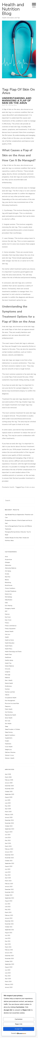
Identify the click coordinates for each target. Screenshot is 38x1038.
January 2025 (8, 817)
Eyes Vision (8, 620)
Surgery (7, 741)
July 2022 (7, 904)
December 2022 (9, 889)
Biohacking (8, 582)
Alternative (8, 565)
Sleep (6, 726)
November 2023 (9, 858)
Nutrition (7, 689)
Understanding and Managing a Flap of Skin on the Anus (16, 101)
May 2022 (7, 909)
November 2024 (9, 823)
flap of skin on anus (28, 487)
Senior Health (8, 718)
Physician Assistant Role (12, 703)
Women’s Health (9, 758)
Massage (7, 674)
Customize (18, 1019)
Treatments (8, 744)
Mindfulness (8, 686)
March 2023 (8, 881)
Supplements (8, 738)
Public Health (8, 709)
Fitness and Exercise (10, 625)
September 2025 (9, 794)
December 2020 (9, 955)
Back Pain (7, 577)
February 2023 (9, 883)
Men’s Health (8, 680)
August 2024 (8, 832)
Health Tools (8, 654)
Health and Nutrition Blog (13, 9)
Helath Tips (8, 663)
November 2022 (9, 892)
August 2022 (8, 901)
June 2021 (8, 938)
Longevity (7, 672)
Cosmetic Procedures (10, 591)
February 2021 (9, 950)
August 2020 (8, 967)
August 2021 (8, 932)
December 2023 (9, 855)
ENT (6, 611)
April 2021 (8, 944)
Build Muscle (8, 585)
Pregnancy (8, 706)
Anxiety (7, 574)
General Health (9, 631)
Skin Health (8, 723)
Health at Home (9, 640)
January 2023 (8, 886)
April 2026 (8, 774)
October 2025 (8, 791)
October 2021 (8, 927)
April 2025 (8, 809)
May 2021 (7, 941)
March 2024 (8, 846)
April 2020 (8, 978)
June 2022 (8, 906)
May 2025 (7, 806)
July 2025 (7, 800)
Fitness (7, 623)
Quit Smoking (8, 712)
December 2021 (9, 921)
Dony (15, 105)
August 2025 (8, 797)
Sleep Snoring (8, 732)
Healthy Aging (9, 660)
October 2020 (8, 961)
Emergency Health (10, 608)
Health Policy (8, 649)
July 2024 (7, 834)
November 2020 (9, 958)
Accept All (18, 1029)
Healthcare (8, 657)
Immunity (7, 669)
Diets (6, 602)
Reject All (18, 1024)
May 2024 (7, 840)
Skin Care (7, 721)
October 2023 (8, 860)
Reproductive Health (10, 715)
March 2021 (8, 947)
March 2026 (8, 777)
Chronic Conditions (10, 588)
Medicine (7, 677)
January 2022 (8, 918)
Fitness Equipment (10, 628)
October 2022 (8, 895)
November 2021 (9, 924)
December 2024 (9, 820)
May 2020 (7, 976)
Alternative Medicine (10, 568)
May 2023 (7, 875)
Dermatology (8, 597)
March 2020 (8, 981)
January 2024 (8, 852)
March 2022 (8, 912)
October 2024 (8, 826)
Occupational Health (10, 697)
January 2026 (8, 783)
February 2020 (9, 984)
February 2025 (9, 814)
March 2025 (8, 811)
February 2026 (9, 780)
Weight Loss (8, 749)
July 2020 (7, 970)
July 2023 (7, 869)
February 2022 (9, 915)
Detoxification (8, 600)
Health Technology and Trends (13, 651)
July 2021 (7, 935)
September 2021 (9, 930)
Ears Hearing (8, 605)
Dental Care (8, 594)
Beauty (7, 579)
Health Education (9, 643)
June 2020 (8, 973)
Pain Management (10, 700)
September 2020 (9, 964)
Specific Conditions (10, 735)
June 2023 (8, 872)
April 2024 (8, 843)
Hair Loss (7, 634)
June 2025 (8, 803)
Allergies (7, 562)
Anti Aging (8, 571)
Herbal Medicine (9, 666)
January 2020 (8, 987)
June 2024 (8, 837)
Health (11, 487)
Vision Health (8, 746)
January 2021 (8, 953)
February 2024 (9, 849)
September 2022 (9, 898)
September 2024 (9, 829)
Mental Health (9, 683)
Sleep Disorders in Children (12, 729)
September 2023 (9, 863)
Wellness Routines (10, 752)
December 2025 (9, 786)
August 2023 (8, 866)
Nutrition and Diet (10, 692)
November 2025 (9, 788)
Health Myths (8, 646)
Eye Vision (8, 617)
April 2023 (8, 878)
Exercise (7, 614)
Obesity (7, 695)
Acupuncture (8, 559)
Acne (6, 556)
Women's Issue (9, 755)
